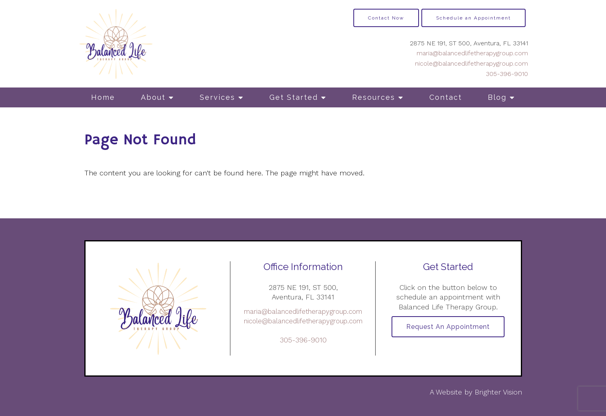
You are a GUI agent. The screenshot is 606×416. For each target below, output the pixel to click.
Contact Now (386, 18)
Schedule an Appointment (473, 18)
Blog (497, 97)
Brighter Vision (498, 392)
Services (217, 97)
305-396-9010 (507, 74)
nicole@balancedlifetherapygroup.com (471, 63)
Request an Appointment (448, 326)
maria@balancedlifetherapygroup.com (472, 53)
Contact (445, 97)
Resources (373, 97)
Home (103, 97)
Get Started (293, 97)
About (153, 97)
